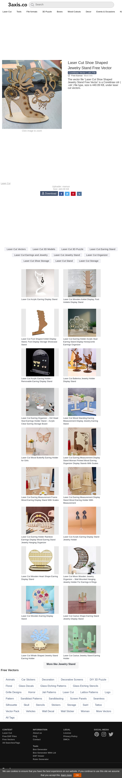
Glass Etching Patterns (53, 686)
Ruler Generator (41, 759)
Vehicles (30, 711)
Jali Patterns (49, 692)
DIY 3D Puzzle (98, 679)
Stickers (56, 705)
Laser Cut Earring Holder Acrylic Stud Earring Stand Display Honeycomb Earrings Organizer (80, 342)
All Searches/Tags (11, 743)
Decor (88, 11)
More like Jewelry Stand (61, 664)
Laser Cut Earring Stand (102, 249)
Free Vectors (8, 739)
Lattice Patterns (89, 692)
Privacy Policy (70, 736)
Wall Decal (48, 711)
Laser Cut (7, 11)
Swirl (85, 705)
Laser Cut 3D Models (44, 249)
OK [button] (77, 775)
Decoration (48, 679)
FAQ (35, 736)
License (67, 733)
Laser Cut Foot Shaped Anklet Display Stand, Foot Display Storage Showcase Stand (39, 342)
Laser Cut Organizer (97, 255)
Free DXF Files (9, 736)
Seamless (98, 698)
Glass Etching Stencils (85, 686)
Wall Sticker (67, 711)
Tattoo (98, 705)
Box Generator (40, 749)
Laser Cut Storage (88, 260)
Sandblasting (56, 698)
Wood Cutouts (74, 11)
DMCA (66, 739)
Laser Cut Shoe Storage (36, 260)
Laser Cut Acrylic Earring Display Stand (39, 299)
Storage (71, 705)
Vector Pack (12, 711)
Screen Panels (78, 698)
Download (49, 193)
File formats (32, 11)
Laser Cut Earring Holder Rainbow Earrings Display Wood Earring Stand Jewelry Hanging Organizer (38, 540)
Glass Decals (26, 686)
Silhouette (11, 705)
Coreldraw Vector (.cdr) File (82, 72)
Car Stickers (28, 679)
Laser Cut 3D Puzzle (72, 249)
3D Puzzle (47, 11)
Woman (85, 711)
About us (37, 733)
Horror (31, 692)
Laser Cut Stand (64, 260)
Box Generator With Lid (44, 753)
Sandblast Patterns (31, 698)
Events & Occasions (105, 11)
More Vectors (103, 711)
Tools (19, 11)
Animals (10, 679)
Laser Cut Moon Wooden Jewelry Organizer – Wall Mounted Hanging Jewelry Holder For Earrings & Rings (80, 579)
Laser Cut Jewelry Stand (67, 255)
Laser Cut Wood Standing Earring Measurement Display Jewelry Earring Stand (80, 421)
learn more (66, 775)
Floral (9, 686)
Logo (108, 692)
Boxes (60, 11)
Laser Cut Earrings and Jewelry (30, 255)
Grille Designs (14, 692)
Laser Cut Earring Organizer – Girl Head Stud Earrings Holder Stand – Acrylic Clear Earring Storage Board (39, 421)
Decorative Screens (72, 679)
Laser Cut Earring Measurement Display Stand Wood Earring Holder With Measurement (81, 500)
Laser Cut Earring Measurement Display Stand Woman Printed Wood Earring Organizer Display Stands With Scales (81, 460)
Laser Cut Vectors (16, 249)
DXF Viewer (38, 756)
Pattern (10, 698)
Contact (37, 739)
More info (88, 75)
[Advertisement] (61, 37)
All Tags (10, 717)
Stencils (40, 705)
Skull (26, 705)
